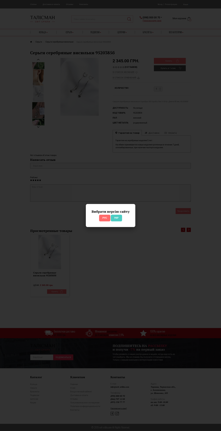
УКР (116, 218)
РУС (104, 218)
